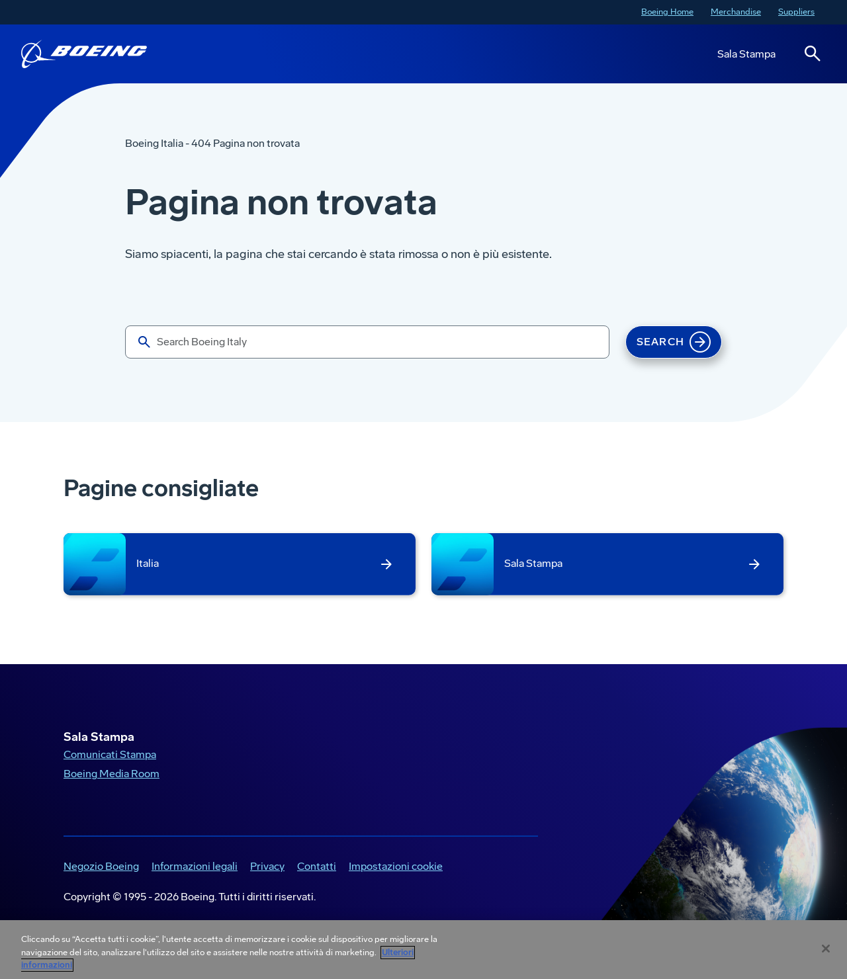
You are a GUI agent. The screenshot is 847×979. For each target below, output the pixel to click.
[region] (423, 949)
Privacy (267, 866)
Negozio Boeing (101, 866)
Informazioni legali (195, 866)
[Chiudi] (825, 948)
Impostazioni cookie (396, 866)
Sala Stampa (746, 54)
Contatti (316, 866)
